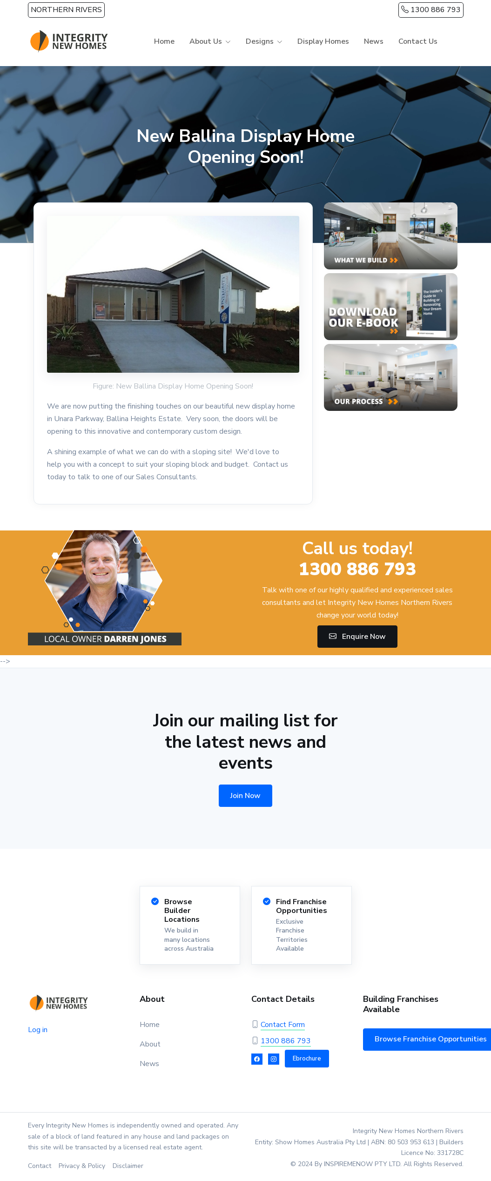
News (373, 41)
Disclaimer (128, 1165)
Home (164, 41)
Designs (260, 41)
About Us (205, 41)
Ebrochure (307, 1058)
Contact (39, 1165)
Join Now (245, 796)
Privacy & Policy (82, 1165)
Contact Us (417, 41)
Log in (37, 1030)
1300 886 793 (431, 10)
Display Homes (323, 41)
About (150, 1044)
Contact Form (283, 1025)
